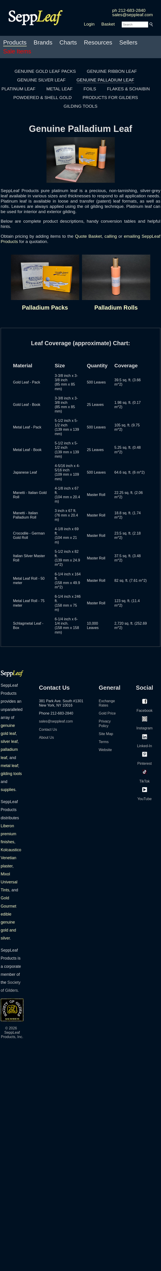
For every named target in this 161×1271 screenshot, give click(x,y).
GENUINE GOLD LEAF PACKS (45, 71)
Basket (108, 24)
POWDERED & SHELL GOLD (42, 97)
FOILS (90, 88)
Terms (104, 742)
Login (89, 24)
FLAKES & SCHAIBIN (128, 88)
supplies (8, 789)
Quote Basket (88, 236)
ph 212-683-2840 (129, 10)
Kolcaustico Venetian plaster (11, 858)
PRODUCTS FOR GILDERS (110, 97)
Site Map (106, 734)
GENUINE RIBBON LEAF (112, 71)
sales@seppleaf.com (132, 14)
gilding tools (11, 773)
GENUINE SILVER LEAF (41, 80)
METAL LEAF (59, 88)
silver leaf (9, 741)
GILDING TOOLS (80, 106)
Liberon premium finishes (8, 834)
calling (111, 236)
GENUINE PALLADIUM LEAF (105, 80)
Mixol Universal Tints (9, 882)
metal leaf (9, 765)
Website (105, 750)
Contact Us (48, 729)
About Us (46, 737)
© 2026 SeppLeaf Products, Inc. (12, 1032)
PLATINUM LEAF (19, 88)
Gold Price (107, 713)
